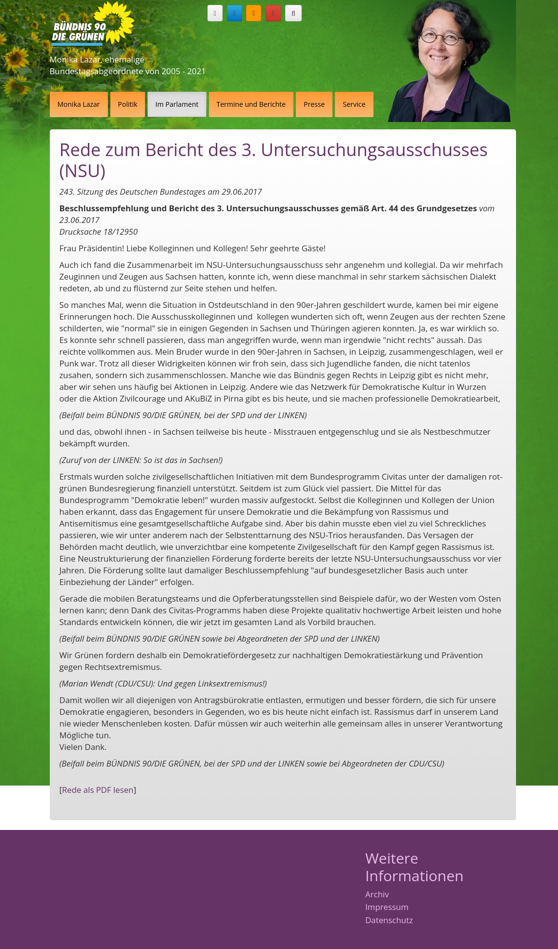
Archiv (377, 894)
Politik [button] (128, 104)
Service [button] (354, 104)
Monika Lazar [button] (79, 104)
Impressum (387, 907)
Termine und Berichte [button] (251, 104)
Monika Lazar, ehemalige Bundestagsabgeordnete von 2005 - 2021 (128, 65)
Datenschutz (389, 920)
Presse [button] (314, 104)
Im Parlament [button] (176, 104)
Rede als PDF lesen (97, 789)
